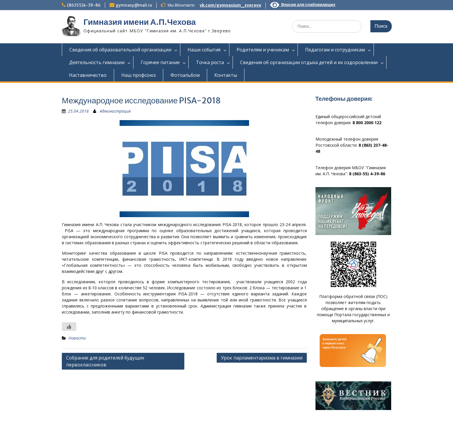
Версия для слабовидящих (302, 4)
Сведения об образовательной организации (120, 49)
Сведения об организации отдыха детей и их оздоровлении (309, 62)
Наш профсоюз (138, 75)
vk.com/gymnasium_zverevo (230, 5)
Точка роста (210, 62)
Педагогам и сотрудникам (335, 49)
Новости (77, 338)
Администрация (115, 111)
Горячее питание (160, 62)
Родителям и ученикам (263, 49)
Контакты (225, 75)
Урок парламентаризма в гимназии (261, 358)
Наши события (203, 49)
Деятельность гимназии (97, 62)
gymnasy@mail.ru (134, 5)
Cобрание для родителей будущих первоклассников (105, 361)
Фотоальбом (185, 75)
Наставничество (88, 75)
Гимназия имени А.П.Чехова (139, 22)
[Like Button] (69, 326)
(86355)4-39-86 (84, 5)
